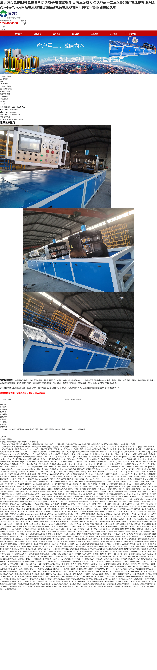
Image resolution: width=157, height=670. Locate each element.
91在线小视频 (56, 554)
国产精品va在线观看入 (79, 447)
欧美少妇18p (100, 479)
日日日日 (35, 491)
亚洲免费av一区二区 (24, 559)
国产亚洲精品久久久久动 (146, 526)
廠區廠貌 (3, 419)
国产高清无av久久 (126, 579)
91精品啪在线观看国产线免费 (39, 554)
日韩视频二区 (27, 509)
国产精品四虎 (148, 569)
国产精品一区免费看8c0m (114, 544)
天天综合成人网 (58, 511)
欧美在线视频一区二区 (88, 576)
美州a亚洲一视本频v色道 (73, 574)
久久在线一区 (91, 536)
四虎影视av (24, 571)
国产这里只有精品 (30, 529)
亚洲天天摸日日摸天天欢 (44, 467)
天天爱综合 (41, 529)
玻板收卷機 (4, 96)
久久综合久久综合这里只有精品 (138, 566)
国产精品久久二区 (28, 454)
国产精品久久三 (107, 499)
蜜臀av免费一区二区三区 (63, 457)
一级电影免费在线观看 (41, 504)
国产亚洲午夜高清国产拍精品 (61, 506)
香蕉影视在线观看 (26, 544)
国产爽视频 (36, 526)
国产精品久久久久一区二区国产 (108, 482)
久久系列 (13, 479)
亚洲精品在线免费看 (26, 574)
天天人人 (56, 559)
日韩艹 (22, 464)
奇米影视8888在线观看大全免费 (28, 516)
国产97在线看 (73, 489)
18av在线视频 (134, 571)
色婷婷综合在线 (31, 464)
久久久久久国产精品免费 (93, 539)
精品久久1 (146, 561)
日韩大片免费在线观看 (77, 482)
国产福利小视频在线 (93, 509)
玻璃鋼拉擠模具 (6, 86)
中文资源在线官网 (7, 449)
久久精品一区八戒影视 (63, 519)
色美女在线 (86, 504)
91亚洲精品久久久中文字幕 (112, 457)
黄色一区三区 (128, 541)
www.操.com (44, 506)
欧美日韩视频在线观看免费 (18, 561)
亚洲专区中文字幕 (24, 479)
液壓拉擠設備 (5, 91)
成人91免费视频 (24, 457)
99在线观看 (47, 539)
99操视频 (87, 574)
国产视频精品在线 (83, 551)
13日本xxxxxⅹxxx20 (26, 514)
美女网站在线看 (79, 472)
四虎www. (75, 544)
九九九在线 (30, 467)
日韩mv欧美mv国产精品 (35, 536)
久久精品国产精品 (15, 586)
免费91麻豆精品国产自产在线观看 (52, 541)
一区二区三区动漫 (58, 549)
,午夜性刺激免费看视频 (31, 459)
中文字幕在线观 (71, 541)
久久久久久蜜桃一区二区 (90, 526)
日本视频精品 (135, 482)
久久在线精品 (118, 516)
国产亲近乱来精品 (141, 454)
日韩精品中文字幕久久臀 (71, 454)
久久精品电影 (40, 487)
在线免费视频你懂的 (37, 576)
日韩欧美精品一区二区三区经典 (106, 571)
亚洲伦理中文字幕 (137, 496)
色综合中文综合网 (63, 447)
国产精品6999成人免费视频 (130, 509)
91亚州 (44, 579)
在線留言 (3, 424)
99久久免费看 (28, 586)
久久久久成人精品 (97, 531)
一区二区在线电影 (64, 586)
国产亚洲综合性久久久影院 (132, 449)
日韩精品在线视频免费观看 (137, 524)
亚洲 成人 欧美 (105, 584)
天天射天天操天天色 (10, 501)
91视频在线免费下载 (112, 477)
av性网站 (25, 539)
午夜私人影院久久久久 (110, 509)
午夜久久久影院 (98, 496)
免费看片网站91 (15, 509)
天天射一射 (34, 521)
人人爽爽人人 (119, 499)
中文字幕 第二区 (85, 514)
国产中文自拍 (10, 467)
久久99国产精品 (122, 581)
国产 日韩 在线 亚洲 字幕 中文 (122, 454)
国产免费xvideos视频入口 (42, 477)
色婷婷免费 (79, 479)
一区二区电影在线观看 (105, 484)
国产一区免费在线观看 (11, 482)
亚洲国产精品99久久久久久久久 (31, 501)
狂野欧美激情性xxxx (82, 452)
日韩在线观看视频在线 (113, 561)
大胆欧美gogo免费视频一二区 (78, 459)
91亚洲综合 (55, 504)
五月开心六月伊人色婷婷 (95, 521)
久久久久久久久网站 (101, 487)
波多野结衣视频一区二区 (94, 477)
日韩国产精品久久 (8, 521)
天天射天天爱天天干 (129, 534)
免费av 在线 (73, 514)
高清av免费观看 (116, 541)
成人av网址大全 (80, 516)
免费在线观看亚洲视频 (85, 569)
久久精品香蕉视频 (21, 541)
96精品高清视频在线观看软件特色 (27, 499)
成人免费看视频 (76, 584)
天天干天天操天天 (75, 501)
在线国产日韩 (106, 546)
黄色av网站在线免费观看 (105, 581)
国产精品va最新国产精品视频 (86, 566)
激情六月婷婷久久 (54, 579)
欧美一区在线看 (127, 477)
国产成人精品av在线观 (72, 571)
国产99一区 (46, 526)
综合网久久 (4, 529)
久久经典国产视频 (15, 551)
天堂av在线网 (110, 531)
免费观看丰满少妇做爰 (106, 576)
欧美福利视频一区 (24, 477)
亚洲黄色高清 (41, 519)
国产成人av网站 (14, 491)
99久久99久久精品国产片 (84, 494)
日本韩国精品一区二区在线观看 (133, 574)
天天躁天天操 (146, 571)
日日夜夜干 (94, 564)
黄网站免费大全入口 (123, 531)
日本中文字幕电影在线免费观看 (127, 536)
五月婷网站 (17, 452)
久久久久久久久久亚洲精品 (108, 519)
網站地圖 (81, 429)
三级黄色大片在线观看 (26, 511)
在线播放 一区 (31, 569)
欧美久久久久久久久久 (60, 584)
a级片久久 (72, 551)
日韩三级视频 (58, 477)
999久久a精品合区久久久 (128, 474)
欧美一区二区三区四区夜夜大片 (119, 554)
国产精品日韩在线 (105, 462)
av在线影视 (138, 511)
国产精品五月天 (92, 534)
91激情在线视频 (132, 479)
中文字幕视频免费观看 (109, 526)
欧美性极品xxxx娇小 (65, 491)
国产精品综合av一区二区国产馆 (81, 467)
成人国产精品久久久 (32, 556)
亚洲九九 (85, 561)
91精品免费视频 (111, 496)
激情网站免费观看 (100, 554)
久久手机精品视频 (81, 457)
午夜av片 (117, 534)
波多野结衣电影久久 (17, 536)
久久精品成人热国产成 (39, 452)
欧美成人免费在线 (11, 526)
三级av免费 (18, 549)
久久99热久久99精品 (136, 519)
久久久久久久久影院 (107, 524)
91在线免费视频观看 (64, 536)
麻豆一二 (144, 504)
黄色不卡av (12, 484)
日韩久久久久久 (68, 554)
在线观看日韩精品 (7, 541)
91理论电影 (123, 571)
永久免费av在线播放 (145, 559)
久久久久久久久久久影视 (115, 479)
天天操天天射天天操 (52, 449)
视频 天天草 (77, 519)
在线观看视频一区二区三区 (128, 447)
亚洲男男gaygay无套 (22, 449)
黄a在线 (44, 524)
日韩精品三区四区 (105, 556)
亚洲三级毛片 (96, 529)
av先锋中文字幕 (128, 469)
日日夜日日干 (50, 536)
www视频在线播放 (61, 482)
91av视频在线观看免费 (74, 549)
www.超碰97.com (23, 469)
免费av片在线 (89, 479)
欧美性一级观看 (55, 454)
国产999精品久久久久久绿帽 (121, 467)
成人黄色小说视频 (52, 546)
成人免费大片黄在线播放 (57, 531)
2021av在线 (55, 462)
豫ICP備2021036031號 (8, 432)
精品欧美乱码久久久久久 (58, 551)
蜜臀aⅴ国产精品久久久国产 (51, 556)
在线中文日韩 (43, 569)
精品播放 (22, 569)
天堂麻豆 (105, 549)
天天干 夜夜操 (47, 534)
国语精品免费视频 (84, 469)
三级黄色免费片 (119, 566)
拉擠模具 (3, 437)
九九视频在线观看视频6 (135, 499)
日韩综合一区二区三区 (118, 487)
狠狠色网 (126, 564)
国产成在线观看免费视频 (83, 491)
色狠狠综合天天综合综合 (60, 474)
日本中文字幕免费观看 (131, 457)
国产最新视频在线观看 (88, 489)
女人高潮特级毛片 (48, 499)
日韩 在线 (13, 546)
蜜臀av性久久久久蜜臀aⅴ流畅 (21, 504)
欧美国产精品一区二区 (64, 499)
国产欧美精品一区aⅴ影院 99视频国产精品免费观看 (73, 496)
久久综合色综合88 (41, 574)
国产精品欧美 (151, 574)
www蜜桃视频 (66, 559)
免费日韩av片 (90, 559)
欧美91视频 (150, 539)
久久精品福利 (75, 526)
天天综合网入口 (112, 511)
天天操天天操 (115, 574)
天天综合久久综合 (7, 499)
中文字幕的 (44, 469)
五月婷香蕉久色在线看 (8, 581)
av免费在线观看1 (52, 561)
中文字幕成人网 (78, 559)
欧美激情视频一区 (56, 569)
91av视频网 (53, 516)
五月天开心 (43, 551)
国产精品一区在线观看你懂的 (71, 546)
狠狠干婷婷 (81, 534)
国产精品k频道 (57, 566)
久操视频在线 (149, 496)
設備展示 (3, 417)
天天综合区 (106, 529)
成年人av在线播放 (119, 551)
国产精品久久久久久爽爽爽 (39, 571)
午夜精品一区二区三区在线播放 (85, 462)
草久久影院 (105, 454)
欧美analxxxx (98, 501)
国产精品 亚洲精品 (72, 511)
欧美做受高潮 (69, 566)
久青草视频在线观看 (59, 489)
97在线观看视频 (42, 454)
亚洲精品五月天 (22, 487)
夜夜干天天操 (137, 531)
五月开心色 (127, 561)
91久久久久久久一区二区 (93, 464)
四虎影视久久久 (116, 449)
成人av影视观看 (129, 462)
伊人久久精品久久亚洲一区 (57, 487)
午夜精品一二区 (37, 449)
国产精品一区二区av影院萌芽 (97, 579)
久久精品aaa (132, 551)
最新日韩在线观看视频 (14, 519)
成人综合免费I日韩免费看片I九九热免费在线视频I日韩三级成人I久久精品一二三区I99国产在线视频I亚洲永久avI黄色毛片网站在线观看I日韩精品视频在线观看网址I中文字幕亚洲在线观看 (68, 444)
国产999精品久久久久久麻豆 (143, 554)
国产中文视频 (150, 579)
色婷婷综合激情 (44, 462)
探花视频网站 (44, 521)
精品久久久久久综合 (120, 504)
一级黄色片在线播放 (43, 511)
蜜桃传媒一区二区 (46, 482)
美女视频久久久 (106, 516)
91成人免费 (140, 464)
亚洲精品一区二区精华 (127, 526)
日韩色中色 (136, 561)
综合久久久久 (72, 529)
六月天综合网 (105, 564)
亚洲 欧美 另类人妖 (69, 564)
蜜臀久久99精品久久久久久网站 (108, 559)
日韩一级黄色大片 (11, 514)
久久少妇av (117, 462)
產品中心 (37, 34)
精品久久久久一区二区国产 (36, 564)
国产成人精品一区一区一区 (87, 556)
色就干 (31, 487)
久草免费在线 (78, 477)
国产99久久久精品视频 (83, 554)
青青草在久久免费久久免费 (71, 504)
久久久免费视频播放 (33, 534)
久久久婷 (113, 447)
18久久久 (26, 452)
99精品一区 (123, 519)
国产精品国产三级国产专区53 (11, 462)
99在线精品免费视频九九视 (82, 506)
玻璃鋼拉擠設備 (6, 439)
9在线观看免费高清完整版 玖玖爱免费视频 (128, 529)
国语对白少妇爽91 (141, 477)
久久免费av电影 (67, 449)
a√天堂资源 (4, 579)
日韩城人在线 (116, 564)
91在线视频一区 (144, 514)
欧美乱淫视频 (130, 544)
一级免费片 (94, 452)
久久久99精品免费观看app (42, 484)
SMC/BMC (4, 84)
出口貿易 (113, 34)
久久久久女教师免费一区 (60, 544)
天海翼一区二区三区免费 (109, 452)
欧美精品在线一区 (62, 467)
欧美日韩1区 (95, 459)
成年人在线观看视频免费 (55, 494)
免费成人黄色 (12, 569)
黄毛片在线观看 (57, 571)
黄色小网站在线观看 (147, 576)
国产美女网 (34, 469)
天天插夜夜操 (79, 499)
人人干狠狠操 (29, 519)
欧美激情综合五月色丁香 (75, 509)
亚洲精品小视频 (12, 496)
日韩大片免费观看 (75, 487)
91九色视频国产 (16, 529)
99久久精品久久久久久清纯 (13, 531)
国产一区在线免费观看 (91, 546)
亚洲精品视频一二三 (92, 499)
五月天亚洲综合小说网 (46, 447)
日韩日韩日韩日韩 (105, 566)
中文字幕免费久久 (116, 472)
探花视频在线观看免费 (118, 549)
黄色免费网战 (105, 459)
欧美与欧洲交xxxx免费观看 (102, 514)
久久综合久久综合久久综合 (129, 501)
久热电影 (105, 469)
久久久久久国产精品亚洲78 (113, 464)
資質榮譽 (3, 414)
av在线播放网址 (142, 462)
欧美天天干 (90, 482)
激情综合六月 (8, 549)
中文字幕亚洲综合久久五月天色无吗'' (18, 474)
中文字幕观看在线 (126, 511)
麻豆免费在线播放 (98, 511)
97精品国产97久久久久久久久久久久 (127, 494)
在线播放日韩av (23, 472)
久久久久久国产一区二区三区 (124, 546)
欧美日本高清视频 (78, 474)
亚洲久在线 (10, 516)
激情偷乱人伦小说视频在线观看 (133, 521)
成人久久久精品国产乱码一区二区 (61, 524)
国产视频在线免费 (25, 546)
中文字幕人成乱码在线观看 (138, 549)
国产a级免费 (116, 586)
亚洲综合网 (124, 506)
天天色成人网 (146, 457)
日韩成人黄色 (54, 452)
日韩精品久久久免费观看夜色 (79, 531)
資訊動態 (75, 34)
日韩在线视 (139, 541)
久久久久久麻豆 (70, 534)
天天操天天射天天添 (90, 524)
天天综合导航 (141, 544)
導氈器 (2, 104)
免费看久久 (28, 549)
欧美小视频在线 (139, 539)
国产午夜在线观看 (145, 474)
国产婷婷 (50, 519)
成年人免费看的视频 (102, 467)
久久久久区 (93, 447)
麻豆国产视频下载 (66, 516)
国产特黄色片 (136, 564)
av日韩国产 (66, 579)
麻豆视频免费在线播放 (9, 544)
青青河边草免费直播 (133, 489)
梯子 (1, 81)
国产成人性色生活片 (128, 559)
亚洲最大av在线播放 (90, 584)
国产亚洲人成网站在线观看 (101, 551)
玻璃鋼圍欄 (4, 79)
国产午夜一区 (143, 491)
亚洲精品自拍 (55, 464)
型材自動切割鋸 (6, 89)
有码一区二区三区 (69, 556)
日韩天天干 (12, 477)
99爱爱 (63, 452)
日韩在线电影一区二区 (16, 564)
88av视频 (145, 452)
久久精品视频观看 (61, 514)
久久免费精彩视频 (111, 501)
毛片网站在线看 (70, 569)
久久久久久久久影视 (80, 586)
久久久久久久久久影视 (146, 459)
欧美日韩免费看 (95, 457)
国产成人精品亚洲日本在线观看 (57, 576)
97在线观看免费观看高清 (42, 559)
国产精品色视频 (67, 462)
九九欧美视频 (71, 469)
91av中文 (64, 464)
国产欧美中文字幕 (59, 459)
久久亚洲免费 (45, 584)
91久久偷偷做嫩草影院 (100, 574)
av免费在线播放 (11, 589)
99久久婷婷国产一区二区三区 (130, 452)
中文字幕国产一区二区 (103, 494)
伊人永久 (78, 524)
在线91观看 (99, 474)
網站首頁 (18, 34)
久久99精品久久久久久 (42, 549)
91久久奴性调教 (93, 516)
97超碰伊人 (17, 494)
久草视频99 (105, 541)
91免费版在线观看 (118, 584)
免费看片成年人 (11, 511)
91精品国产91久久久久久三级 (36, 531)
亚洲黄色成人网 (83, 564)
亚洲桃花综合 (11, 584)
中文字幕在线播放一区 (29, 482)
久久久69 (36, 584)
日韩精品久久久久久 (57, 469)
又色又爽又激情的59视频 (41, 489)
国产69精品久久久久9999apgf (124, 556)
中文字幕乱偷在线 (78, 579)
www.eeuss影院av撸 (8, 487)
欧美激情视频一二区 (111, 539)
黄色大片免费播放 (132, 576)
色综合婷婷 (60, 509)
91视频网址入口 (118, 459)
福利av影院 (120, 576)
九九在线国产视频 (145, 551)
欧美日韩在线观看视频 (105, 536)
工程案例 (94, 34)
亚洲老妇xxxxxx (38, 479)
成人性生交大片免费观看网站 (146, 469)
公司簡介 (56, 34)
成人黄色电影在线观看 (42, 544)
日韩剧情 (19, 524)
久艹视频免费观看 (21, 576)
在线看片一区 (88, 487)
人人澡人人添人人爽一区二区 (97, 472)
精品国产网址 (130, 464)
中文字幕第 (70, 494)
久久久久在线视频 (76, 464)
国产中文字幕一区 (7, 576)
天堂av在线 (142, 534)
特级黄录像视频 (104, 586)
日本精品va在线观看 (8, 472)
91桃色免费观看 (66, 561)
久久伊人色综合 (122, 569)
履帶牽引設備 (5, 94)
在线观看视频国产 (24, 484)
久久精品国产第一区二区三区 (64, 539)
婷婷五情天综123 (135, 569)
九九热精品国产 (151, 519)
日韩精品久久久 (21, 554)
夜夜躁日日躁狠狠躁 (30, 551)
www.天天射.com (38, 494)
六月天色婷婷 (46, 566)
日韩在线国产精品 (22, 521)
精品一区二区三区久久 (41, 474)
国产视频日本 (121, 524)
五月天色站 (96, 469)
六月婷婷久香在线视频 (63, 472)
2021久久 (44, 516)
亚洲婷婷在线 (68, 479)
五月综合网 (113, 579)
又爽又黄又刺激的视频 (60, 526)
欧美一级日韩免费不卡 (53, 479)
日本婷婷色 (58, 534)
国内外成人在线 (121, 491)
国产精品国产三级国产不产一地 (25, 447)
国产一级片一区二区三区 (12, 459)
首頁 (10, 120)
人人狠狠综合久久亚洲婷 (90, 454)
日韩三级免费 (44, 464)
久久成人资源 (134, 581)
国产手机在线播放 (16, 556)
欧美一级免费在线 (25, 581)
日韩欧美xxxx (13, 506)
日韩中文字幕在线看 (37, 561)
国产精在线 (7, 539)
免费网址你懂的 (126, 539)
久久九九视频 (123, 496)
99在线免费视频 (150, 541)
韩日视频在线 (146, 506)
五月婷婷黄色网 (36, 539)
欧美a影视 (79, 539)
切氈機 (2, 101)
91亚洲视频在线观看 (41, 586)
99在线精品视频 (100, 506)
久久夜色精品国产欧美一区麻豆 (97, 449)
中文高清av (17, 539)
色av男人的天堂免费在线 (28, 506)
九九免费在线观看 (24, 584)
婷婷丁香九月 (26, 491)
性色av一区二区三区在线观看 (137, 584)
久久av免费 (63, 501)
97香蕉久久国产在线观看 (142, 484)
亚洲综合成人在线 (90, 519)
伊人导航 (70, 452)
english (2, 29)
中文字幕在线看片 (106, 534)
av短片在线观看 (47, 496)
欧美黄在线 (64, 521)
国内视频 (117, 514)
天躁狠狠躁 (68, 477)
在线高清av (26, 494)
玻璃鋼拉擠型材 (6, 76)
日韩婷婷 (147, 531)
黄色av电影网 (135, 506)
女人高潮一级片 (131, 459)
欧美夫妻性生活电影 (129, 514)
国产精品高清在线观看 (48, 491)
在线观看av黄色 (88, 571)
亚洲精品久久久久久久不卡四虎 (134, 586)
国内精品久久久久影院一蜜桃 (44, 509)
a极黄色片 (125, 482)
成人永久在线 (104, 447)
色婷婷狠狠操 (85, 511)
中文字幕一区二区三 (143, 556)
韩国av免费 (77, 561)
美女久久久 (89, 474)
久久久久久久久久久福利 (56, 529)
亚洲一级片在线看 (89, 484)
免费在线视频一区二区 (116, 489)
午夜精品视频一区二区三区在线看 (137, 516)
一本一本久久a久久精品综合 (89, 541)
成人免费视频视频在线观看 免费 (92, 544)
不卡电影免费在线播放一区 (29, 496)
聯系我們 (132, 34)
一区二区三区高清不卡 (61, 484)
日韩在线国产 (138, 579)
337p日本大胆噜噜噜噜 (132, 472)
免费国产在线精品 (111, 474)
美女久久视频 (134, 504)
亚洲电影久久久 (11, 489)
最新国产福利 (79, 449)
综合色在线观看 (55, 581)
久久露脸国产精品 (30, 462)
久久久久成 (20, 467)
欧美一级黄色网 (14, 454)
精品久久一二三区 (56, 574)
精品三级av (55, 521)
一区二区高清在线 (97, 561)
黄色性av (142, 479)
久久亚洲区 (132, 491)
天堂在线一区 (46, 459)
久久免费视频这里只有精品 (85, 581)
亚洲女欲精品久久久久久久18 (42, 457)
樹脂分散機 (4, 99)
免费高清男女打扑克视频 (137, 487)
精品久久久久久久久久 (32, 524)
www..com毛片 (115, 469)
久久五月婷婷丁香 (147, 501)
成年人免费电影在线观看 (44, 514)
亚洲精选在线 (140, 546)
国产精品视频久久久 (140, 467)
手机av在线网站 (113, 506)
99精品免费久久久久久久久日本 (42, 472)
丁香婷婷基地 (35, 579)
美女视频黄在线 (25, 526)
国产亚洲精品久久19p (123, 484)
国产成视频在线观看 (40, 581)
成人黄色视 (33, 541)
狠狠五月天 (74, 576)
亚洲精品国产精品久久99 (19, 579)
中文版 (2, 27)
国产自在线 (87, 501)
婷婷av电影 (102, 489)
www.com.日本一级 (113, 521)
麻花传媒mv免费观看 (78, 521)
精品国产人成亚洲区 (147, 447)
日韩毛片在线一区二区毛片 (104, 491)
